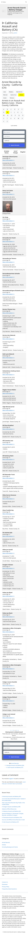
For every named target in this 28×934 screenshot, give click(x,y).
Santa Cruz (13, 95)
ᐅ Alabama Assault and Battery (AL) (11, 811)
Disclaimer (5, 884)
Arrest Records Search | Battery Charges (17, 9)
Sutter (5, 98)
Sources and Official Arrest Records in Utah (13, 819)
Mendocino (19, 92)
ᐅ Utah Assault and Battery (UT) (14, 767)
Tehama (12, 98)
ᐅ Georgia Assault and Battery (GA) (15, 765)
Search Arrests (14, 145)
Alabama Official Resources (9, 809)
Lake (4, 92)
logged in (11, 778)
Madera (11, 92)
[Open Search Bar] (26, 2)
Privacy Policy (5, 886)
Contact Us (5, 882)
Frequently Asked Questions (9, 889)
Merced (5, 95)
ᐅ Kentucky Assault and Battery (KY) (11, 796)
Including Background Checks (10, 847)
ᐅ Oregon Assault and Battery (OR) (11, 806)
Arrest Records (15, 763)
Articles (4, 844)
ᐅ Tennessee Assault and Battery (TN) (12, 817)
